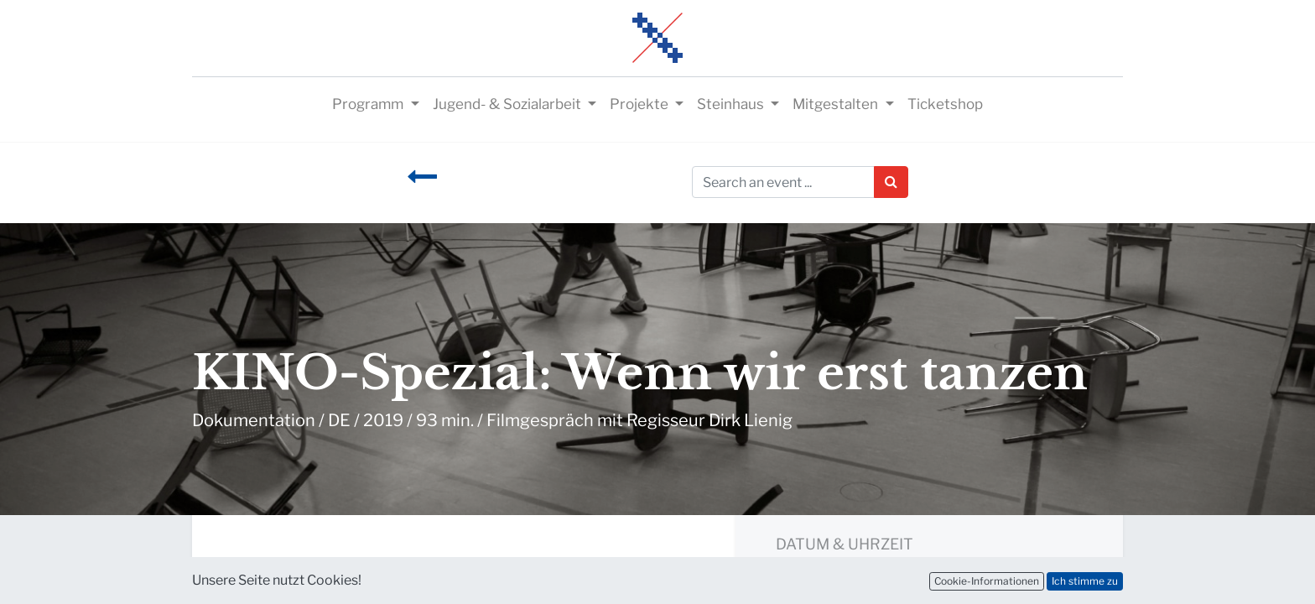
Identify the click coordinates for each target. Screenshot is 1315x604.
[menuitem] (945, 104)
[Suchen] (891, 182)
